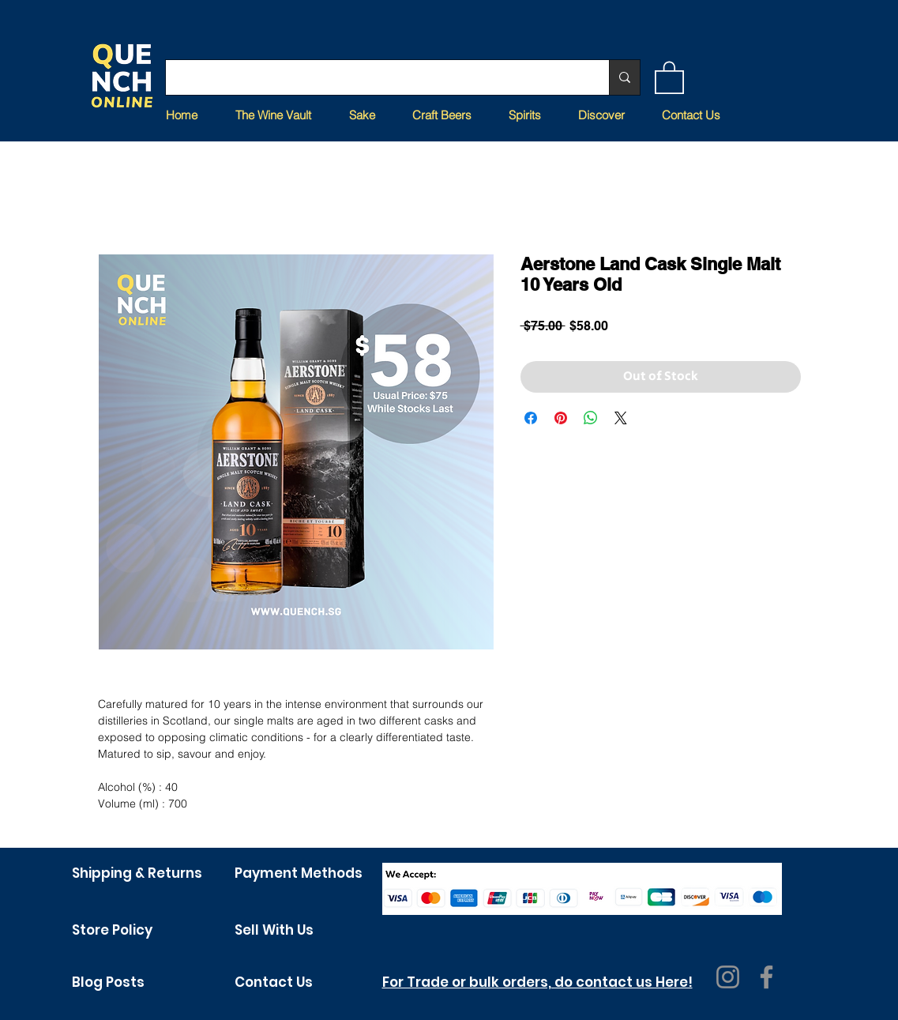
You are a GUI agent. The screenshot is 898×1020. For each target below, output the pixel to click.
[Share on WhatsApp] (590, 417)
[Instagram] (727, 977)
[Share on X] (620, 417)
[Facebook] (766, 977)
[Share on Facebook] (530, 417)
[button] (669, 76)
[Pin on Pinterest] (560, 417)
